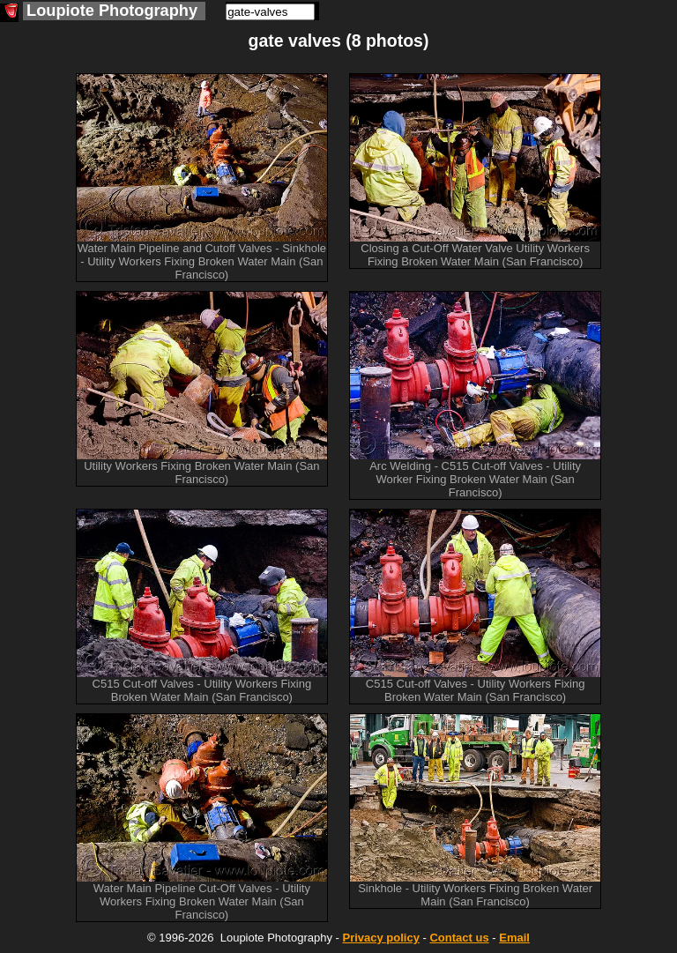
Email (514, 937)
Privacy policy (380, 937)
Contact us (458, 937)
